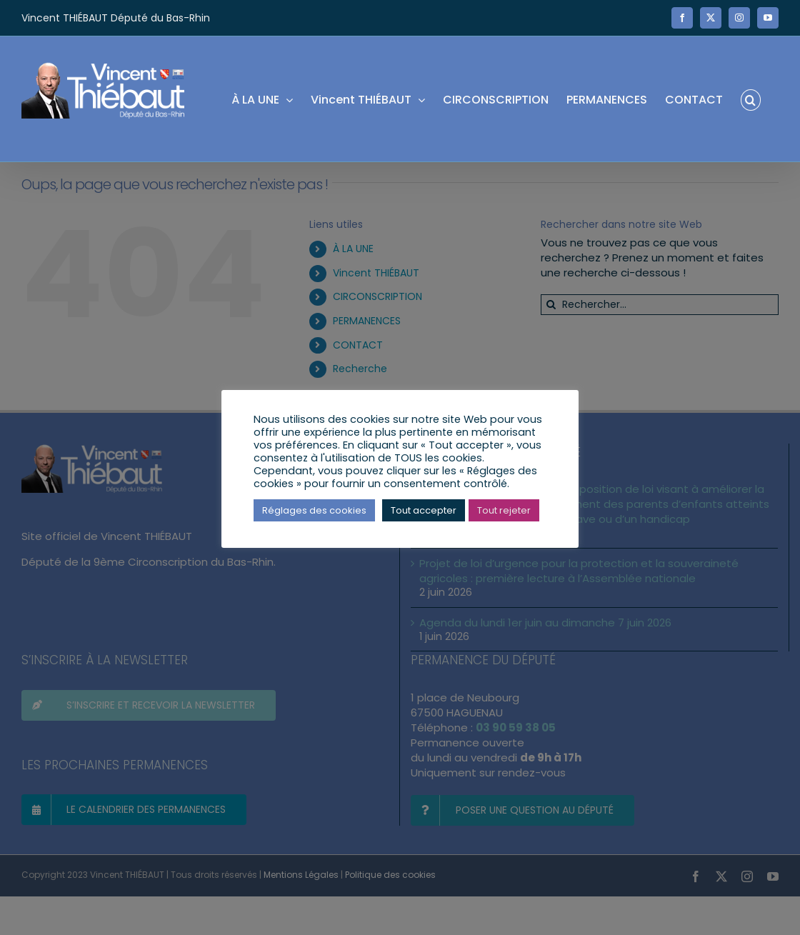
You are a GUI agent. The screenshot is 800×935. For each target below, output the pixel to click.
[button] (751, 99)
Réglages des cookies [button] (314, 510)
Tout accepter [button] (423, 510)
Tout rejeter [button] (504, 510)
